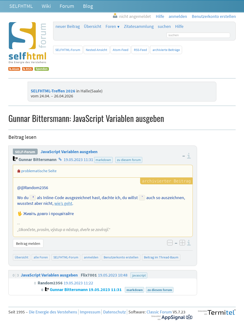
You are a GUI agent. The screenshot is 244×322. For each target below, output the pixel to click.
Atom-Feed (120, 50)
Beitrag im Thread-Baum (161, 257)
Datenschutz (114, 312)
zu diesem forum (129, 160)
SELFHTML (21, 6)
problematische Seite (38, 170)
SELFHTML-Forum (67, 50)
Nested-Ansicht (96, 50)
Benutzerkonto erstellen (121, 257)
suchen (164, 26)
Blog (88, 6)
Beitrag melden (28, 243)
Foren (111, 26)
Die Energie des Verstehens (53, 312)
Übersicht (92, 26)
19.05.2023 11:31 (78, 159)
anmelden (91, 257)
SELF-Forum (25, 151)
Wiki (46, 6)
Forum (67, 6)
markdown (103, 160)
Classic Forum (159, 312)
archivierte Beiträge (166, 50)
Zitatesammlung (139, 26)
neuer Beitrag (68, 26)
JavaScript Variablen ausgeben (69, 151)
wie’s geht (63, 203)
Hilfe (179, 26)
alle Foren (41, 257)
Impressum (90, 312)
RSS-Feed (140, 50)
